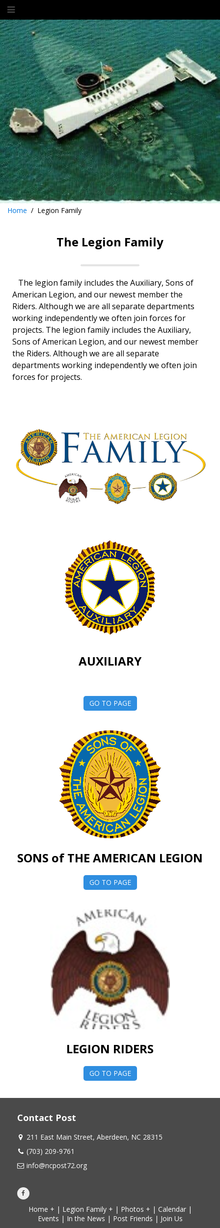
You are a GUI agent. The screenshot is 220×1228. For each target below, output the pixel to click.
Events (48, 1218)
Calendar (172, 1209)
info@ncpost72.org (57, 1165)
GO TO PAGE (110, 703)
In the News (86, 1218)
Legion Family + (87, 1209)
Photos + (135, 1209)
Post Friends (133, 1218)
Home (17, 210)
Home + (41, 1209)
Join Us (172, 1218)
